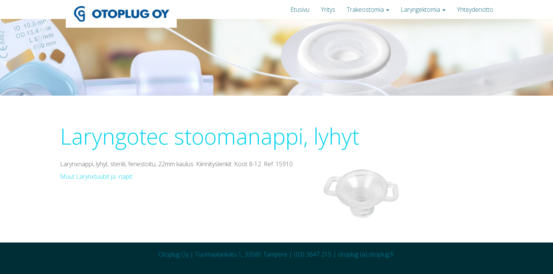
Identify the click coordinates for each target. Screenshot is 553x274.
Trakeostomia (368, 9)
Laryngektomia (423, 9)
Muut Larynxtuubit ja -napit (96, 176)
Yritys (328, 9)
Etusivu (299, 9)
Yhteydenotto (475, 9)
